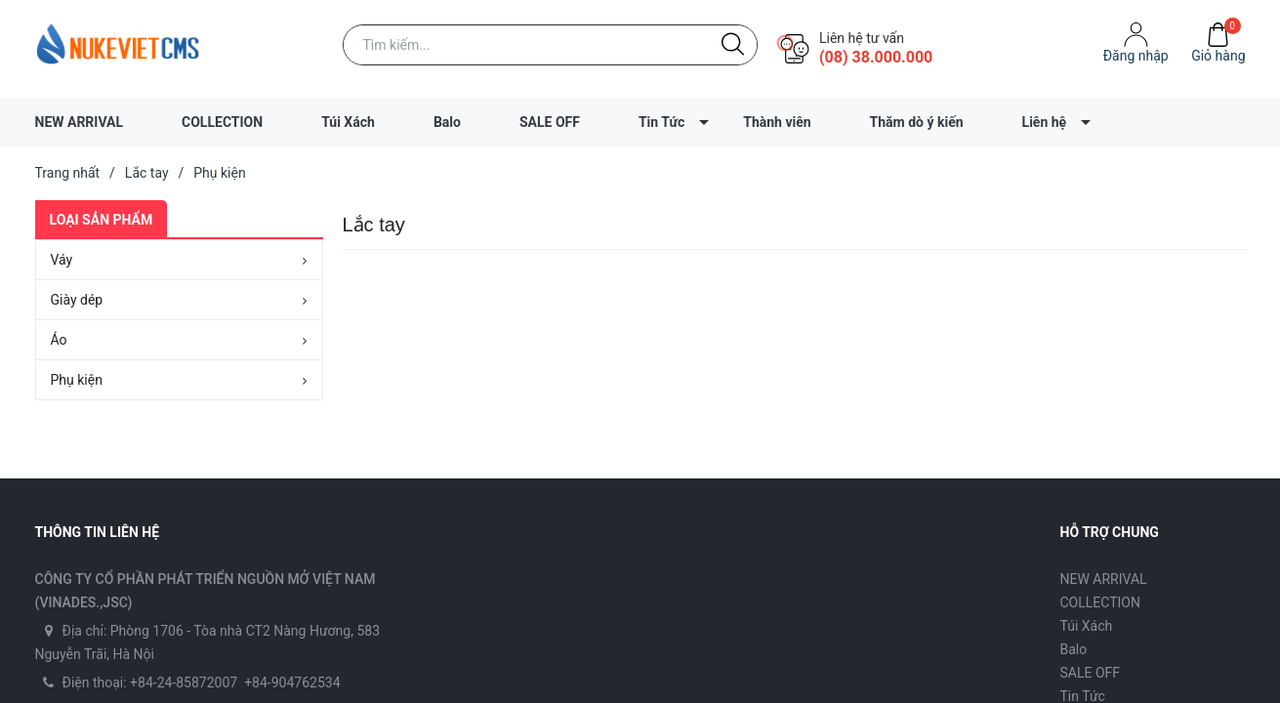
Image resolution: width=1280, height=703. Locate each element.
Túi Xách (348, 122)
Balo (447, 122)
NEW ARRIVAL (79, 122)
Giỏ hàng (1218, 55)
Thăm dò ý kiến (917, 122)
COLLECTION (222, 122)
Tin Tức (661, 122)
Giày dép (77, 300)
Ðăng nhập (1136, 55)
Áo (59, 340)
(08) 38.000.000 (875, 57)
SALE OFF (549, 122)
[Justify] (733, 44)
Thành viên (776, 122)
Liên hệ (1044, 122)
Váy (62, 260)
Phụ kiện (77, 380)
